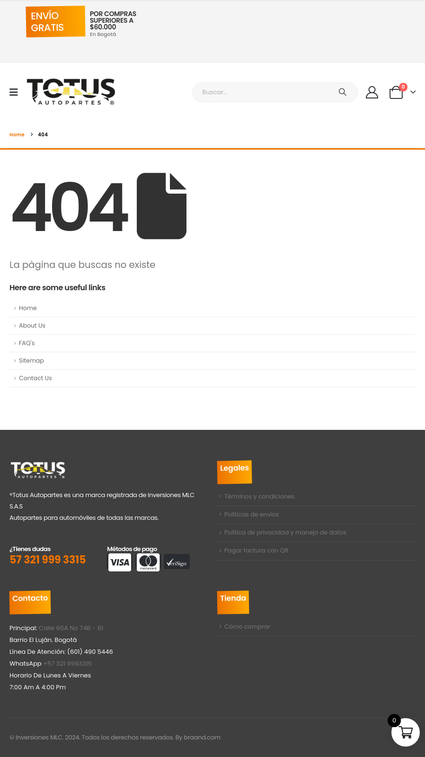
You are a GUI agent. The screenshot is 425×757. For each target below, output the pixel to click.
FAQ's (27, 343)
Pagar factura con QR (256, 553)
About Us (32, 325)
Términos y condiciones (259, 497)
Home (28, 308)
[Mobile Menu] (16, 92)
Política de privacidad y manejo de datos (285, 534)
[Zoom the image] (37, 467)
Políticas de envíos (251, 515)
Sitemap (31, 360)
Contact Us (35, 378)
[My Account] (371, 92)
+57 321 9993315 (67, 663)
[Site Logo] (71, 92)
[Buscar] (342, 92)
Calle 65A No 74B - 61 (71, 627)
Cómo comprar (247, 627)
